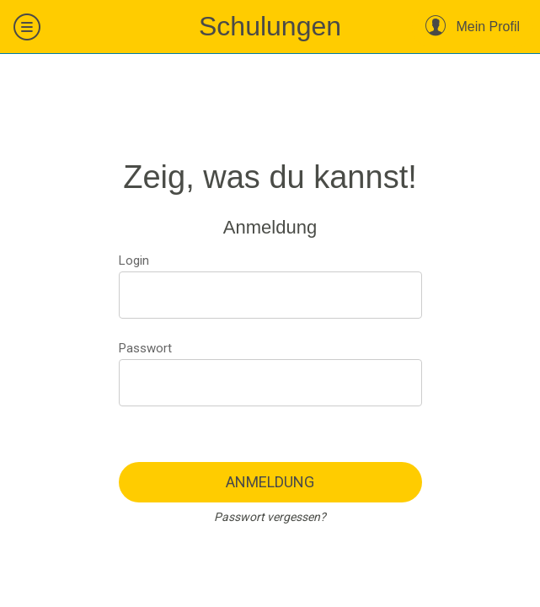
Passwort (145, 348)
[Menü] (27, 27)
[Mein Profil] (472, 27)
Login (134, 260)
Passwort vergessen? (270, 517)
